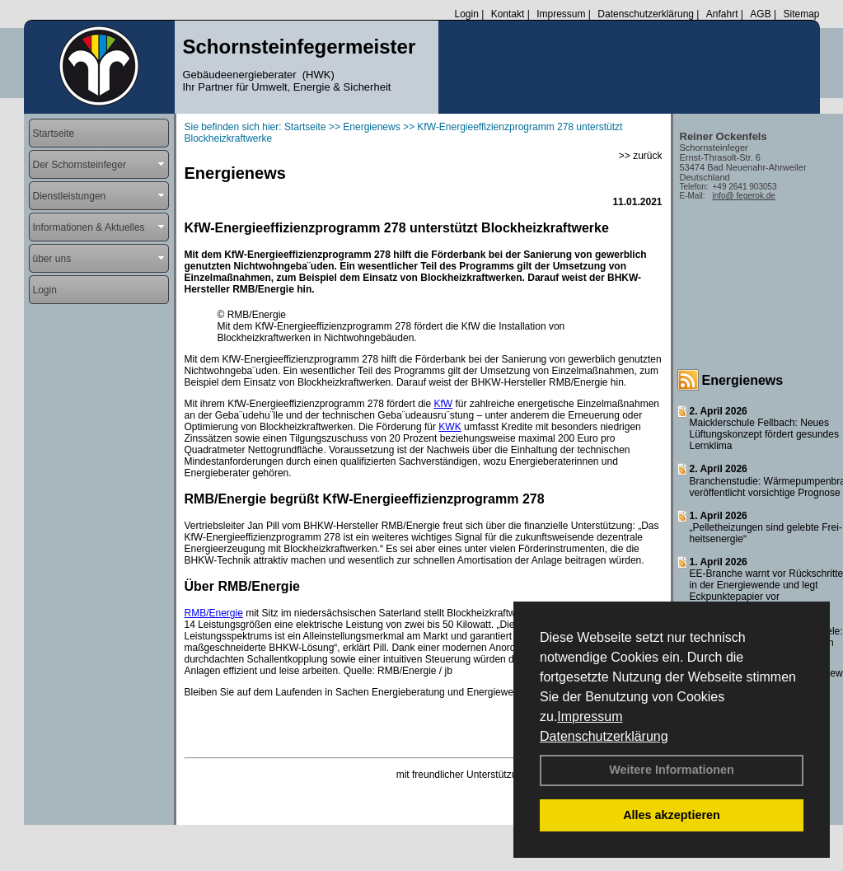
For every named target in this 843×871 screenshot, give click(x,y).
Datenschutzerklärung (604, 736)
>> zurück (641, 156)
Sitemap (801, 14)
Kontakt (508, 14)
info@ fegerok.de (744, 195)
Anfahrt (722, 14)
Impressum (589, 716)
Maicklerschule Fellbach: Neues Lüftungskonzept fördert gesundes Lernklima (764, 434)
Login (466, 14)
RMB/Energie (214, 613)
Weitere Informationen (671, 769)
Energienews (743, 380)
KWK (449, 427)
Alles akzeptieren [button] (671, 815)
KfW (443, 404)
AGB (760, 14)
